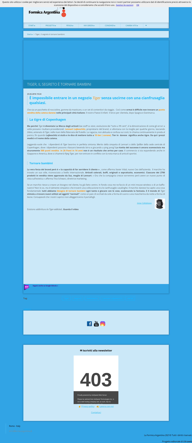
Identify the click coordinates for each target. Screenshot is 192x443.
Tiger (66, 298)
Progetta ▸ (51, 25)
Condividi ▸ (110, 25)
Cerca (162, 7)
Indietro (27, 309)
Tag (25, 298)
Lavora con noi (107, 406)
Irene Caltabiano (144, 203)
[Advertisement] (96, 59)
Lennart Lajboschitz (112, 298)
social (130, 298)
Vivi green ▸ (89, 25)
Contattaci (96, 412)
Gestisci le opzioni (124, 5)
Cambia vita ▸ (132, 25)
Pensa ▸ (69, 25)
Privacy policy (87, 406)
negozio (78, 298)
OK (137, 5)
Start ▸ (31, 25)
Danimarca (91, 298)
